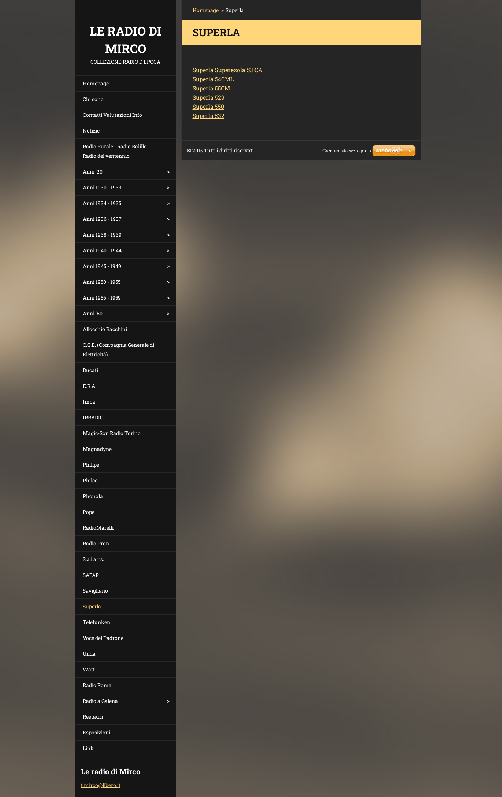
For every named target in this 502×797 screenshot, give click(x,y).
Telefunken (96, 622)
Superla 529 (208, 97)
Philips (91, 464)
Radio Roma (97, 685)
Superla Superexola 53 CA (228, 70)
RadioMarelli (98, 527)
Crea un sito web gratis (346, 150)
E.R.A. (89, 385)
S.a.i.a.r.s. (93, 559)
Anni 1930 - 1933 (102, 187)
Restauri (93, 716)
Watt (89, 669)
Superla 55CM (211, 88)
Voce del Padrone (103, 637)
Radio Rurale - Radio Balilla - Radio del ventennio (116, 151)
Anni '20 (93, 171)
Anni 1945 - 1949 (102, 266)
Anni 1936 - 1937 (102, 218)
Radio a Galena (100, 700)
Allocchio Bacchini (105, 329)
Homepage (96, 83)
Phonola (93, 496)
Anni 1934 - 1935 (102, 203)
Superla (92, 606)
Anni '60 (93, 313)
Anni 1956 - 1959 (102, 297)
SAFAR (91, 574)
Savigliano (95, 590)
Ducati (90, 370)
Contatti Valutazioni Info (112, 114)
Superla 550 (208, 106)
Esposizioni (96, 732)
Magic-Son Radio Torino (112, 433)
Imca (89, 401)
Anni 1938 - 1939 (102, 234)
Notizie (91, 130)
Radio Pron (96, 543)
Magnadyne (97, 448)
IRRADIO (93, 417)
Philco (90, 480)
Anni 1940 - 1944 (102, 250)
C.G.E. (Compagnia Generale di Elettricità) (118, 349)
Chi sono (93, 99)
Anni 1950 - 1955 (101, 281)
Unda (89, 653)
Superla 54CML (213, 79)
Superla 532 (208, 115)
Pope (88, 511)
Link (88, 748)
